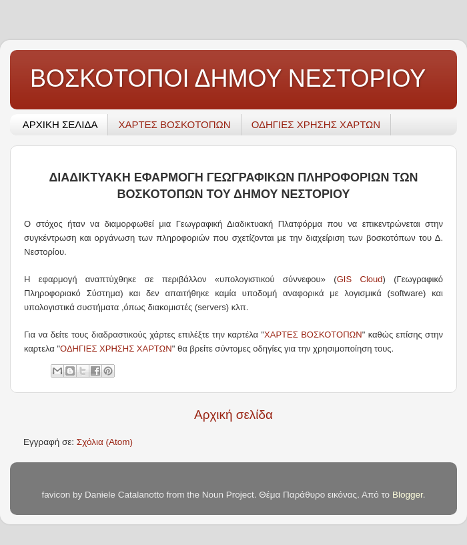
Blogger (407, 495)
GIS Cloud (360, 279)
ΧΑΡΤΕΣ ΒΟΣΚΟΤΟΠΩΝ (174, 124)
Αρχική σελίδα (233, 415)
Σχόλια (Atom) (105, 442)
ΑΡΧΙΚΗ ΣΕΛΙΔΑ (60, 124)
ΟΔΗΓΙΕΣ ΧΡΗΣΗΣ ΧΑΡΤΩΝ (316, 124)
